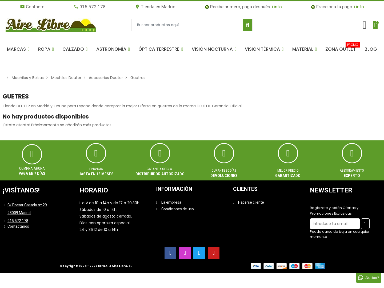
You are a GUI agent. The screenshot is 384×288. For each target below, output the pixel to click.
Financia (96, 169)
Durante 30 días (224, 170)
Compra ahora (32, 168)
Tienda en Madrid (155, 6)
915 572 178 (90, 6)
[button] (18, 49)
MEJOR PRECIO (288, 170)
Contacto (32, 6)
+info (276, 6)
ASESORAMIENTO (352, 170)
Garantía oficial (160, 169)
